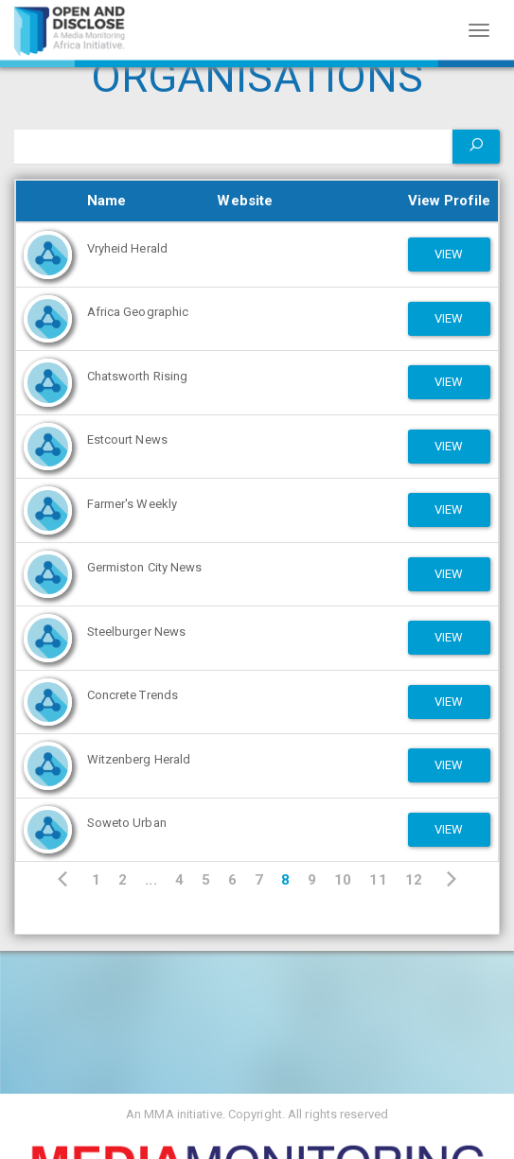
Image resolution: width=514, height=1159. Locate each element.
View (448, 254)
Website (245, 200)
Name (106, 200)
